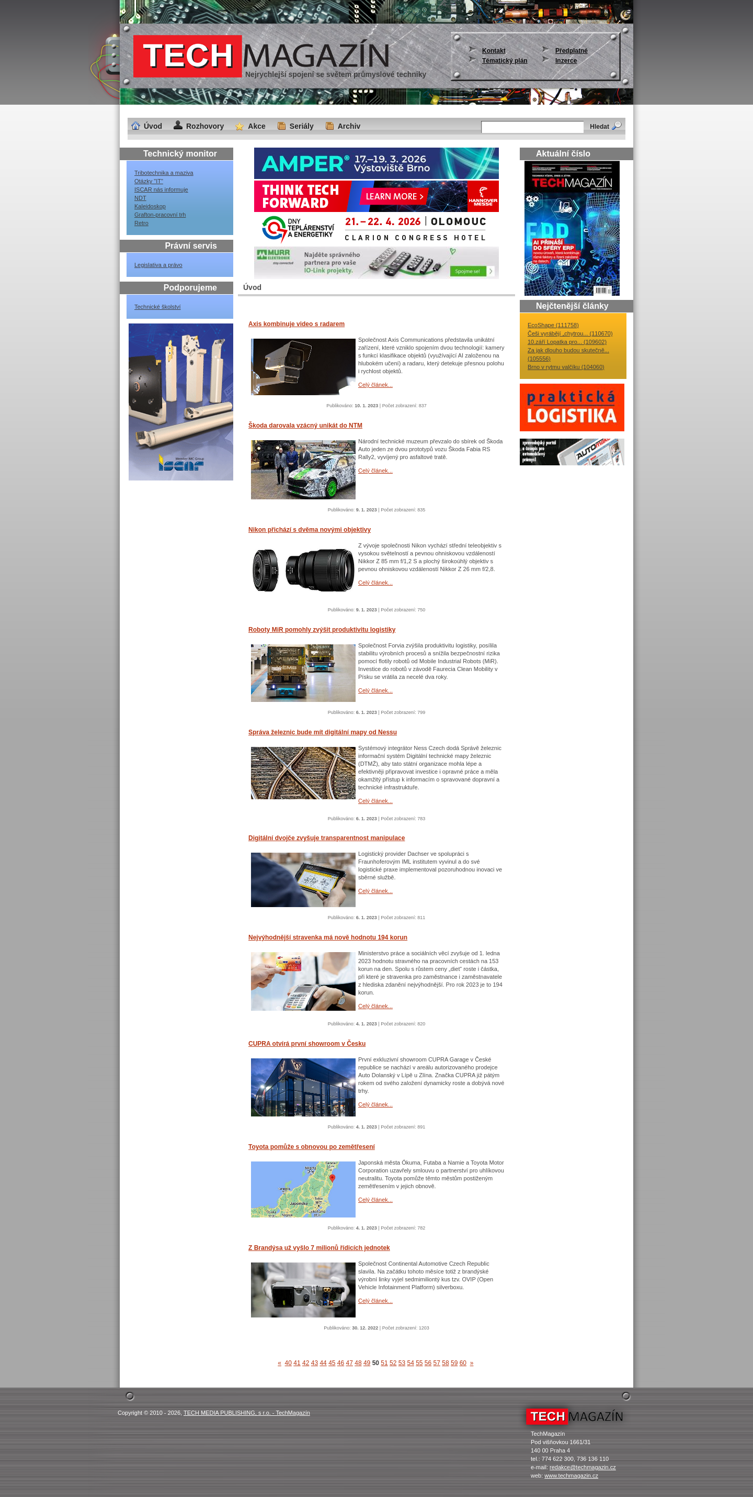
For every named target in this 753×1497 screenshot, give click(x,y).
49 (366, 1363)
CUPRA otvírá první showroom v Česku (307, 1043)
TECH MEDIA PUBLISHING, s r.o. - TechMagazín (247, 1413)
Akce (256, 126)
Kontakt (494, 50)
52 (393, 1363)
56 (428, 1363)
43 (314, 1363)
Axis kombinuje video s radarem (296, 324)
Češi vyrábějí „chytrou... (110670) (570, 333)
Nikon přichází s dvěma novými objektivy (309, 529)
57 (436, 1363)
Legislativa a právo (158, 265)
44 (323, 1363)
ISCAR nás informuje (161, 189)
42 (305, 1363)
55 (419, 1363)
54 (410, 1363)
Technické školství (157, 307)
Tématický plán (505, 60)
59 (454, 1363)
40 (288, 1363)
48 (358, 1363)
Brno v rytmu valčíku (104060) (566, 367)
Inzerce (566, 60)
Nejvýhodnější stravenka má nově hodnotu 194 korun (327, 937)
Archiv (349, 126)
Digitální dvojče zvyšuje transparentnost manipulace (326, 838)
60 (463, 1363)
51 (384, 1363)
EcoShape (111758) (553, 325)
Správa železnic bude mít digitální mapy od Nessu (322, 732)
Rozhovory (205, 126)
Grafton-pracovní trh (160, 214)
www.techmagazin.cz (571, 1475)
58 (445, 1363)
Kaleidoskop (150, 206)
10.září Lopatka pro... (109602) (567, 342)
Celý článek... (375, 385)
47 (349, 1363)
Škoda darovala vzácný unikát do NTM (305, 425)
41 (296, 1363)
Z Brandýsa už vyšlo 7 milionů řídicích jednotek (319, 1248)
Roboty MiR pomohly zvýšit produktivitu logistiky (321, 629)
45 (331, 1363)
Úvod (153, 126)
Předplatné (571, 50)
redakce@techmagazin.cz (583, 1467)
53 (401, 1363)
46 (340, 1363)
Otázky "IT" (148, 181)
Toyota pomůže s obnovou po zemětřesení (311, 1146)
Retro (141, 223)
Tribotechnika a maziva (163, 173)
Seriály (302, 126)
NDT (140, 198)
